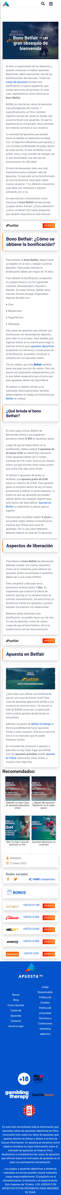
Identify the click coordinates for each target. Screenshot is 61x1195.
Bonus (19, 892)
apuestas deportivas (42, 346)
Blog (16, 1000)
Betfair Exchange (41, 724)
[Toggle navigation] (50, 3)
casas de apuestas (16, 82)
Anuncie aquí (15, 1026)
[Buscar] (43, 4)
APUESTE (49, 225)
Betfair (38, 364)
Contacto (16, 1020)
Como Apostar (15, 1005)
